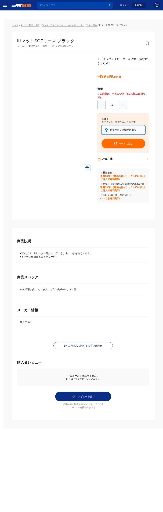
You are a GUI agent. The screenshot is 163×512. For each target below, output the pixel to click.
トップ (42, 18)
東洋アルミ (61, 39)
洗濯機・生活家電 (14, 215)
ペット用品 (10, 244)
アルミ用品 (118, 18)
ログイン (124, 6)
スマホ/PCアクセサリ (15, 237)
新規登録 (139, 6)
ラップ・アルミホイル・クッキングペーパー (90, 18)
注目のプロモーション (16, 42)
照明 (6, 230)
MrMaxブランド (12, 48)
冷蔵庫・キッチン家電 (15, 200)
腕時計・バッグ (12, 259)
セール (8, 35)
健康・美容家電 (12, 222)
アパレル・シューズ (15, 252)
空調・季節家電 (12, 208)
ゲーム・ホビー (12, 274)
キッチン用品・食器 (56, 18)
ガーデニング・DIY (14, 281)
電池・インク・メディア (15, 266)
